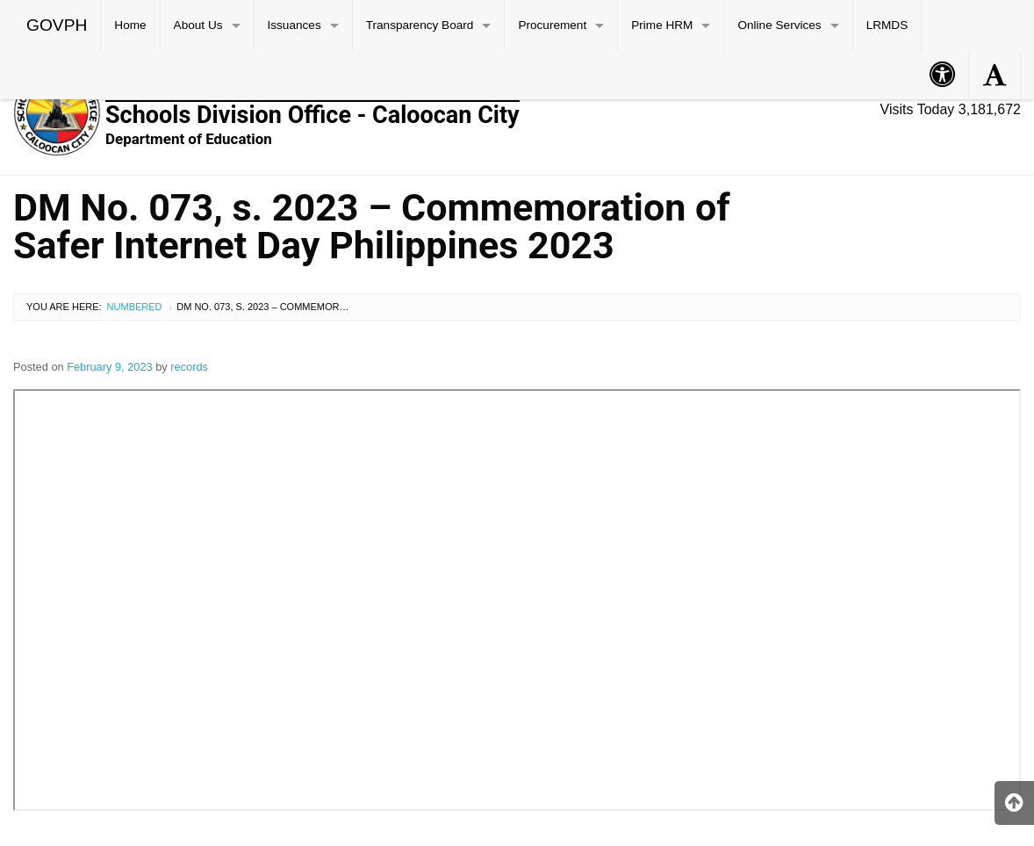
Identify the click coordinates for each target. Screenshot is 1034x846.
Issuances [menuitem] (294, 25)
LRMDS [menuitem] (887, 25)
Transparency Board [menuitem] (420, 25)
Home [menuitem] (130, 25)
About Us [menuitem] (198, 25)
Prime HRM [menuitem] (662, 25)
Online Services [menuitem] (779, 25)
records (189, 366)
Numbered (134, 306)
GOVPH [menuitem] (56, 25)
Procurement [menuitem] (552, 25)
